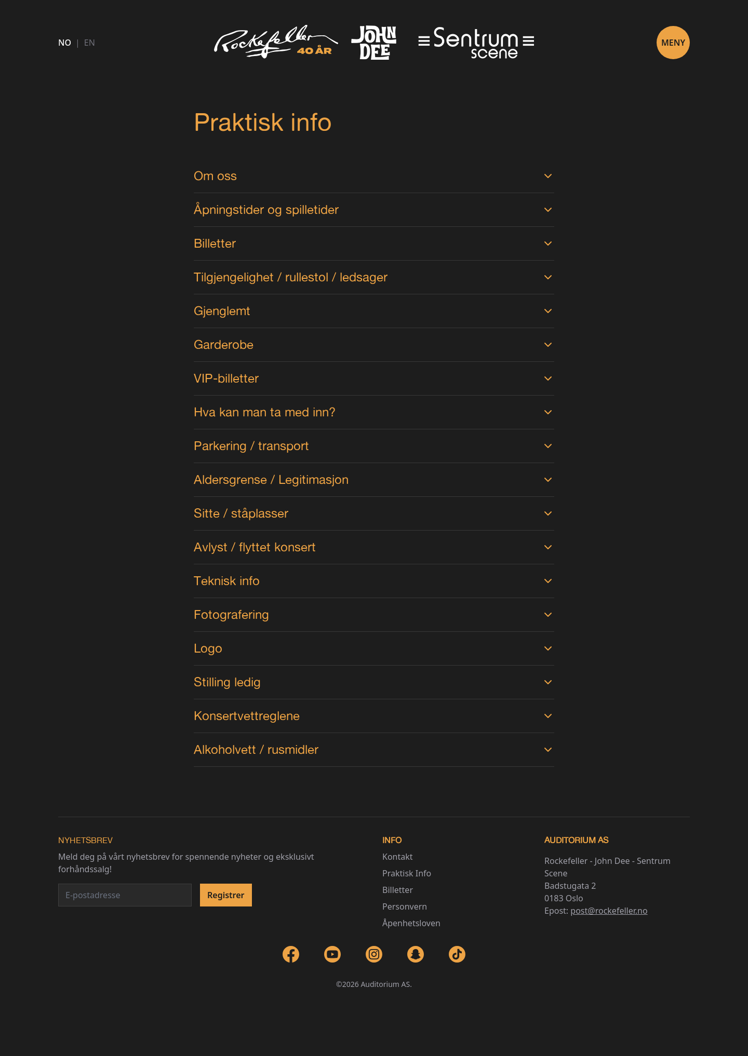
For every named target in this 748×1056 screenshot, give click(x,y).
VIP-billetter (374, 378)
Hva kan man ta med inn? (374, 411)
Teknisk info (374, 580)
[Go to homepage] (374, 42)
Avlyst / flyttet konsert (374, 546)
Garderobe (374, 344)
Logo (374, 648)
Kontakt (397, 856)
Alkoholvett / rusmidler (374, 749)
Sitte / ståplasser (374, 513)
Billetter (374, 243)
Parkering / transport (374, 445)
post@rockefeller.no (608, 910)
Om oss (374, 175)
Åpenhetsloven (411, 923)
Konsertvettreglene (374, 715)
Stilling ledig (374, 681)
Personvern (404, 906)
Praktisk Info (406, 873)
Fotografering (374, 614)
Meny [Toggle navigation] (673, 42)
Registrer (226, 895)
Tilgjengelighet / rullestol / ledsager (374, 277)
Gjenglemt (374, 310)
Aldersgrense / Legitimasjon (374, 479)
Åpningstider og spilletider (374, 209)
